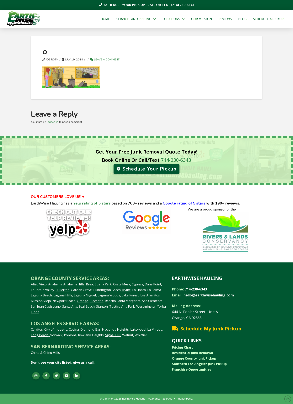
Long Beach (39, 335)
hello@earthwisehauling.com (209, 295)
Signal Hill (113, 335)
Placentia (96, 301)
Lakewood (138, 329)
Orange (82, 301)
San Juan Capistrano (46, 306)
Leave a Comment (105, 59)
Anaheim (55, 284)
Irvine (126, 290)
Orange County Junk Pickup (194, 358)
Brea (89, 284)
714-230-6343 (176, 160)
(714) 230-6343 (182, 5)
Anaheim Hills (73, 284)
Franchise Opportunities (191, 369)
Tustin (114, 306)
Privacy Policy (185, 399)
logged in (52, 122)
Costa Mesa (121, 284)
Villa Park (128, 306)
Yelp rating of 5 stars (92, 203)
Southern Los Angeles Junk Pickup (199, 364)
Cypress (137, 284)
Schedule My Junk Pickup (210, 328)
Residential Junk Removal (192, 353)
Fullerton (62, 290)
